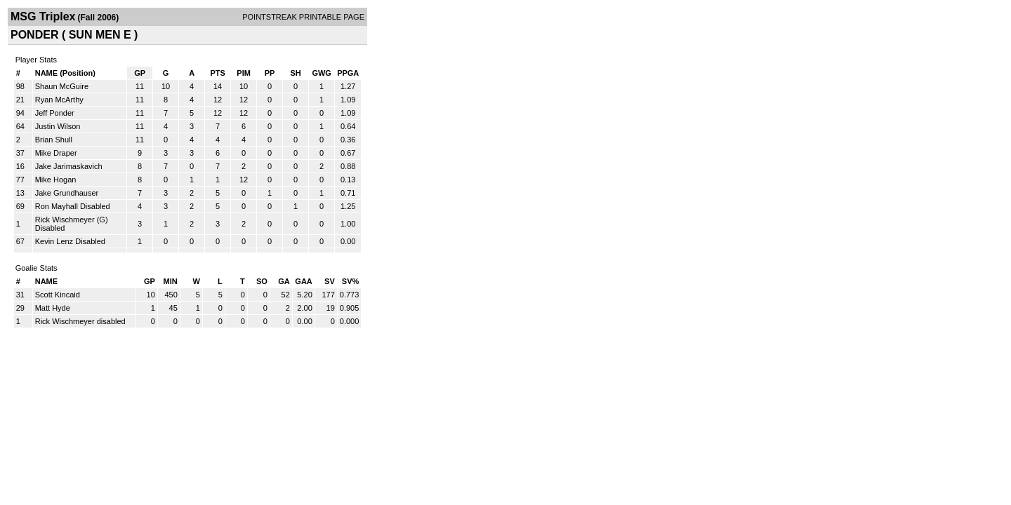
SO (261, 281)
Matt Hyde (52, 308)
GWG (321, 73)
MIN (171, 281)
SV (329, 281)
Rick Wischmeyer (65, 219)
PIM (244, 73)
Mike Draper (56, 153)
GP (139, 73)
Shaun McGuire (61, 86)
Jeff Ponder (54, 113)
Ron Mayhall (56, 206)
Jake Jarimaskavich (69, 166)
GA (284, 281)
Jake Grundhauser (67, 193)
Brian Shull (53, 139)
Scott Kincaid (57, 294)
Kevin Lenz (54, 241)
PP (270, 73)
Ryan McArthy (59, 99)
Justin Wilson (58, 126)
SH (295, 73)
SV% (350, 281)
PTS (217, 73)
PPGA (348, 73)
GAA (303, 281)
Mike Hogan (56, 179)
